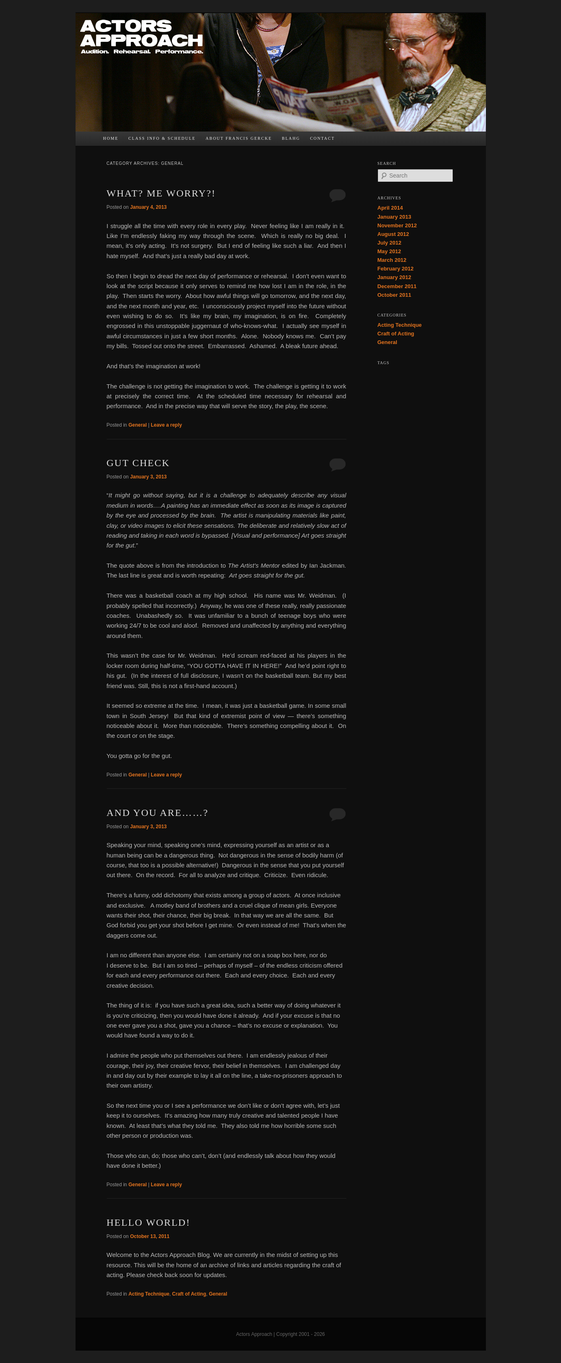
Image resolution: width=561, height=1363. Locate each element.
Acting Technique (148, 1294)
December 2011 (397, 286)
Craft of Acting (189, 1294)
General (137, 425)
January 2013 (394, 217)
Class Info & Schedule (162, 138)
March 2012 (392, 260)
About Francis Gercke (239, 138)
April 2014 (390, 208)
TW (361, 141)
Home (110, 138)
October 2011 (394, 295)
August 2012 (393, 234)
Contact (322, 138)
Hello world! (148, 1222)
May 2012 (389, 251)
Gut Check (138, 462)
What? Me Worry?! (161, 193)
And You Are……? (157, 812)
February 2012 (396, 269)
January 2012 (394, 277)
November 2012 (397, 225)
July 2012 (390, 243)
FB (345, 141)
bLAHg (291, 138)
